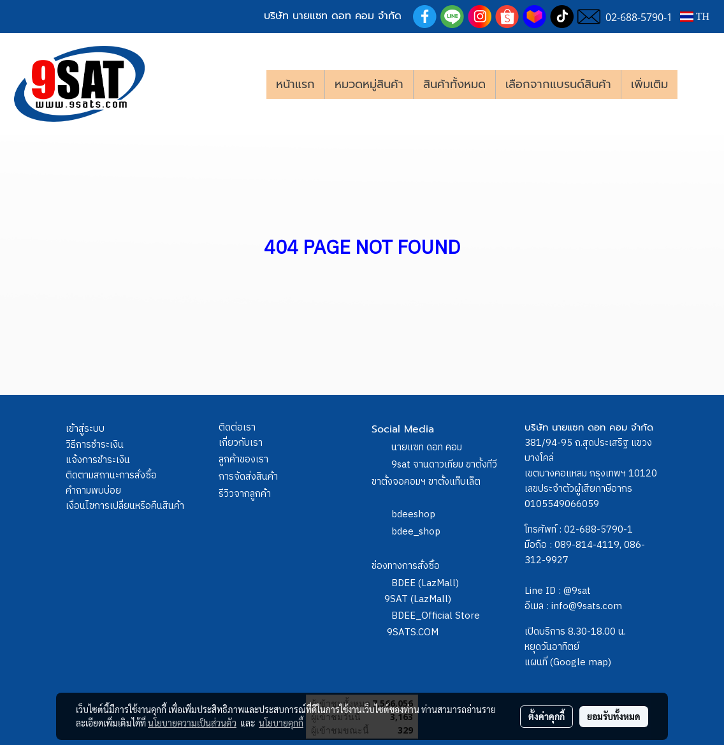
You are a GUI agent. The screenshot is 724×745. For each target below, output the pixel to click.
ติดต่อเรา (237, 428)
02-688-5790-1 (598, 530)
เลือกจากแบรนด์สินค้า (558, 84)
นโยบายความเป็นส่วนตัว (192, 722)
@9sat (577, 591)
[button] (696, 84)
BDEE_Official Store (435, 616)
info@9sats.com (586, 606)
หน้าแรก (295, 84)
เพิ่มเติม (649, 84)
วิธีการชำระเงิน (95, 445)
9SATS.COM (412, 632)
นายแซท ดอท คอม (426, 447)
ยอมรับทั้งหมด (614, 716)
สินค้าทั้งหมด (454, 84)
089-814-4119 (586, 545)
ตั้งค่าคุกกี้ (546, 716)
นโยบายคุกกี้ (281, 722)
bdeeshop (413, 514)
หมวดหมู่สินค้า (369, 84)
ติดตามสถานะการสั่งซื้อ (111, 475)
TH (694, 16)
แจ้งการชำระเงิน (98, 460)
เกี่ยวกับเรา (241, 443)
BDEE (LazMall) (425, 583)
